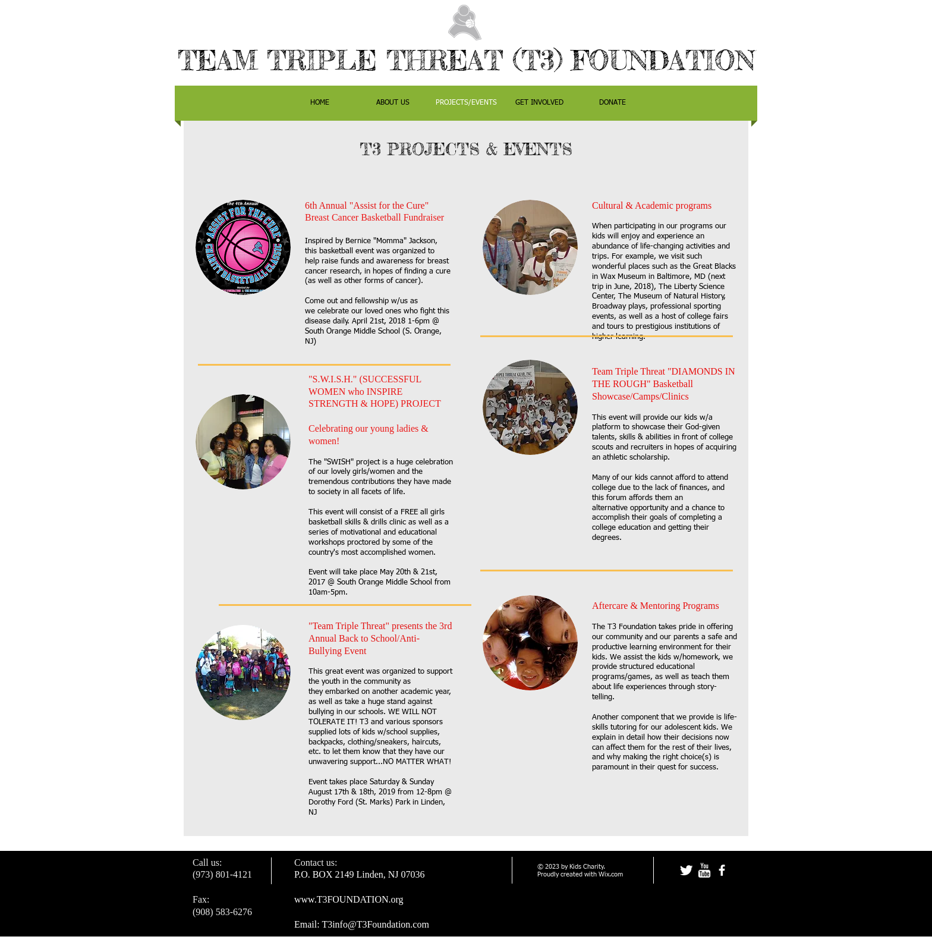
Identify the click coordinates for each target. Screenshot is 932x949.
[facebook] (721, 870)
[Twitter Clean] (686, 870)
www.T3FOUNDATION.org (349, 899)
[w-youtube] (704, 870)
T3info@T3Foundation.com (375, 924)
